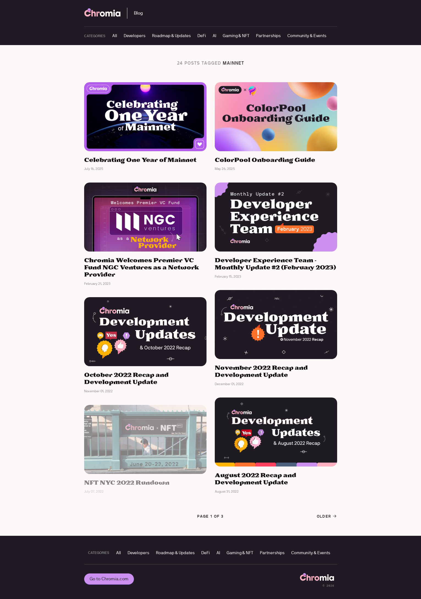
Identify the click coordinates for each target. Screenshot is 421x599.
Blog (138, 13)
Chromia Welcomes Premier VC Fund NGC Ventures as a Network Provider (141, 267)
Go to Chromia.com (109, 578)
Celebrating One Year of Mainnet (140, 160)
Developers (134, 35)
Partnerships (268, 35)
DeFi (201, 35)
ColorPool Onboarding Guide (265, 160)
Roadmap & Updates (171, 35)
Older (327, 516)
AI (214, 35)
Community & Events (306, 35)
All (114, 35)
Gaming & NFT (236, 35)
